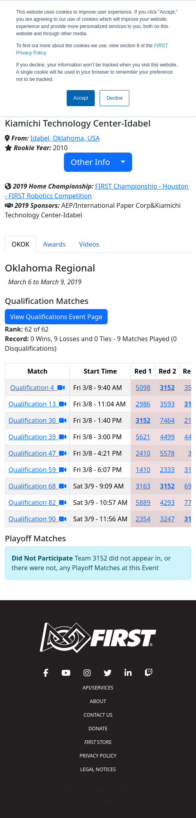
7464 (167, 420)
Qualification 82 (37, 502)
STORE (98, 742)
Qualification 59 (37, 469)
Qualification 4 (37, 387)
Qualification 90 (37, 519)
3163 (143, 486)
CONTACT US (98, 714)
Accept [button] (81, 98)
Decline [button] (114, 98)
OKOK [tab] (20, 244)
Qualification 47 (37, 453)
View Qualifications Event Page (56, 316)
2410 (143, 453)
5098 (143, 387)
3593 (167, 404)
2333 (167, 469)
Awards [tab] (54, 244)
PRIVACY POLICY (98, 755)
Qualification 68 (37, 486)
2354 (143, 519)
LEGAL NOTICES (98, 769)
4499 (167, 436)
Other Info (94, 162)
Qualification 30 (37, 420)
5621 (143, 436)
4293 (167, 502)
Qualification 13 (37, 404)
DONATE (97, 728)
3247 (167, 519)
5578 (167, 453)
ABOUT (98, 701)
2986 (143, 404)
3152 (167, 387)
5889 (143, 502)
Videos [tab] (89, 244)
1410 (143, 469)
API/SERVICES (98, 687)
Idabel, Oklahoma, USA (65, 138)
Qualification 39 (37, 436)
